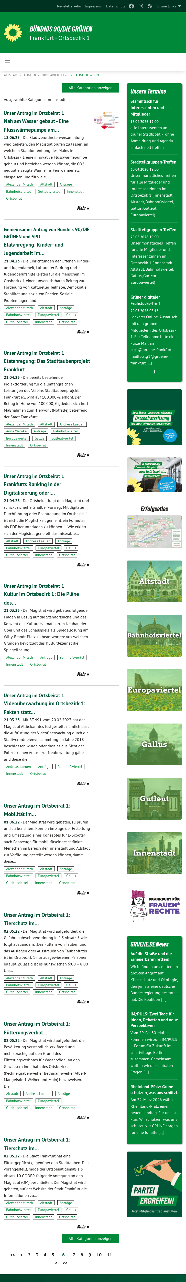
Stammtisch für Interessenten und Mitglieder (148, 107)
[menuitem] (69, 6)
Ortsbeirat (14, 198)
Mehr (81, 208)
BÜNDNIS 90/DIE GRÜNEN (66, 28)
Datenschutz (115, 6)
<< (12, 1255)
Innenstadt (75, 191)
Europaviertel (48, 314)
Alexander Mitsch (19, 184)
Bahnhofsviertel (88, 75)
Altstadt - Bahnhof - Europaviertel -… (37, 75)
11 (109, 1255)
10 (99, 1255)
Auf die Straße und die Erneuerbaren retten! (153, 969)
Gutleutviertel (49, 191)
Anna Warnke (16, 431)
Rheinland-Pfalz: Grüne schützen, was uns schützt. (153, 1105)
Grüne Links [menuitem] (166, 6)
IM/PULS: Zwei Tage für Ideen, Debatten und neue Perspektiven (153, 1032)
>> (65, 1263)
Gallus (71, 314)
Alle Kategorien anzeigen (91, 87)
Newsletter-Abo (69, 6)
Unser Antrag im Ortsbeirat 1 (35, 113)
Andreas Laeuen (72, 424)
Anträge (66, 184)
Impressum (93, 6)
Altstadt (46, 184)
